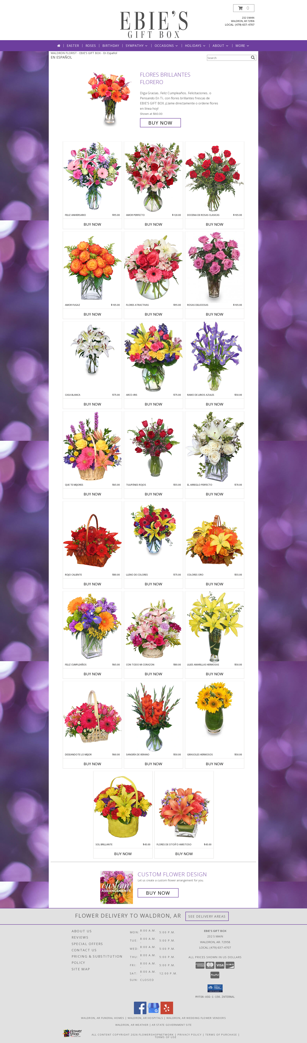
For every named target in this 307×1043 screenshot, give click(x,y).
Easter (73, 45)
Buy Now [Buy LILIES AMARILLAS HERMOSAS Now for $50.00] (214, 673)
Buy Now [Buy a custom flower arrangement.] (158, 893)
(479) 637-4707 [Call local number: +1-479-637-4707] (244, 24)
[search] (253, 57)
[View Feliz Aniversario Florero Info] (92, 177)
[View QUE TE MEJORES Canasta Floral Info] (92, 447)
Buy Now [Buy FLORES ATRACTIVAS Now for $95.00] (153, 314)
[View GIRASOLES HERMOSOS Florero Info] (214, 709)
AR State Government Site (172, 1024)
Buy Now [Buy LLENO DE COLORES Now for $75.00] (153, 584)
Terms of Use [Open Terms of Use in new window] (166, 1037)
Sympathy (137, 45)
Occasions (166, 45)
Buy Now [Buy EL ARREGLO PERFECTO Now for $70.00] (214, 494)
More (243, 45)
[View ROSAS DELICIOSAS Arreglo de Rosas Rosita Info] (214, 267)
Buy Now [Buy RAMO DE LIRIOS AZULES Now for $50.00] (214, 404)
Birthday (110, 45)
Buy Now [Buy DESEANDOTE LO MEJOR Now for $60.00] (92, 763)
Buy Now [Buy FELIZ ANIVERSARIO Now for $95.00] (92, 224)
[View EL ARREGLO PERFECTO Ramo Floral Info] (214, 447)
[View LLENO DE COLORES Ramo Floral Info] (153, 530)
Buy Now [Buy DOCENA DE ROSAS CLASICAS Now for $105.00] (214, 224)
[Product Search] (228, 58)
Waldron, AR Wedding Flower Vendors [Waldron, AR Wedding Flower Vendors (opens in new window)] (196, 1017)
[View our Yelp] (167, 1013)
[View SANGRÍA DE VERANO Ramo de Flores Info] (153, 717)
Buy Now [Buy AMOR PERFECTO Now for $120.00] (153, 224)
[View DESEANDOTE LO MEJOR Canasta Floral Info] (92, 716)
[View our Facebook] (140, 1013)
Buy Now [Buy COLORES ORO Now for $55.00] (214, 584)
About (221, 45)
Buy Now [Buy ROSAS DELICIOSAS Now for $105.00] (214, 314)
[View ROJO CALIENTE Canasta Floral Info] (92, 537)
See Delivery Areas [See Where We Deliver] (207, 916)
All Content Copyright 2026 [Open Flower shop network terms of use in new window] (115, 1034)
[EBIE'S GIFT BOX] (154, 22)
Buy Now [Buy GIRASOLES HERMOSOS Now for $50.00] (214, 763)
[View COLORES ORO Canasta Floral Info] (214, 537)
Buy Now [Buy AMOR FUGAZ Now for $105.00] (92, 314)
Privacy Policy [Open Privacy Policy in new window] (190, 1034)
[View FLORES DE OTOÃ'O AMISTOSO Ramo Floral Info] (184, 806)
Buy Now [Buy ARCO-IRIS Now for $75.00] (153, 404)
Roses (91, 45)
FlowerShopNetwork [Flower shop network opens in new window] (156, 1034)
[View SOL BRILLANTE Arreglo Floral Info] (123, 806)
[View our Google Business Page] (153, 1013)
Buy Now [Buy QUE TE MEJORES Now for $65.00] (92, 494)
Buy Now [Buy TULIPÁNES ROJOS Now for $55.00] (153, 494)
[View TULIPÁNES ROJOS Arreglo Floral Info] (153, 447)
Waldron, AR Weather (132, 1024)
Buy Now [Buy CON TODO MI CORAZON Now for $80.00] (153, 673)
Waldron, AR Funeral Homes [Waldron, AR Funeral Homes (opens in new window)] (102, 1017)
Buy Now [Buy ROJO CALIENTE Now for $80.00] (92, 584)
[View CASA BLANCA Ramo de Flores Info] (92, 350)
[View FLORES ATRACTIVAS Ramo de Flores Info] (153, 267)
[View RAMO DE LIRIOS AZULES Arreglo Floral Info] (214, 357)
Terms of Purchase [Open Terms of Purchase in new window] (221, 1034)
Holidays (195, 45)
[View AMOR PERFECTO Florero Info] (153, 177)
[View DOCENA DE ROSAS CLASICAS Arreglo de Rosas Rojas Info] (214, 177)
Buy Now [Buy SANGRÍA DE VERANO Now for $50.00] (153, 763)
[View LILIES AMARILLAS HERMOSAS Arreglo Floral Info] (214, 627)
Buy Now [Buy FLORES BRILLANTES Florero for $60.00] (160, 123)
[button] (243, 8)
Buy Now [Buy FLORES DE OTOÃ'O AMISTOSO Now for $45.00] (184, 853)
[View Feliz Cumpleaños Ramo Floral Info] (92, 627)
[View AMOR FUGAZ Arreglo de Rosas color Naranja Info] (92, 267)
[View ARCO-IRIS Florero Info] (153, 357)
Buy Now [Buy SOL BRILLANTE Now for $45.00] (123, 853)
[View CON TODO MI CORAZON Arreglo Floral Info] (153, 627)
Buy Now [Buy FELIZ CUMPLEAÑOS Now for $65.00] (92, 673)
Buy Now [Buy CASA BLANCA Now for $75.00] (92, 404)
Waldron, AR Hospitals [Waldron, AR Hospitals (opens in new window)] (145, 1017)
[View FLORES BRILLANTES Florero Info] (112, 98)
